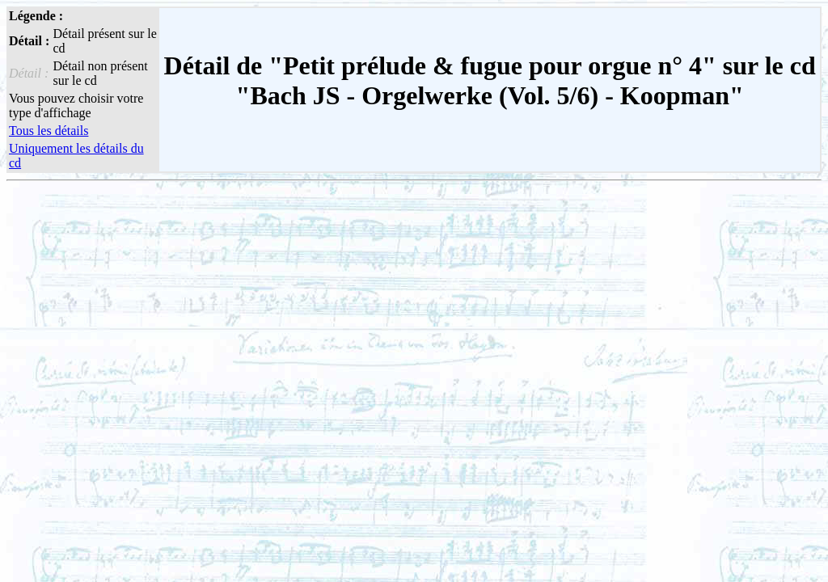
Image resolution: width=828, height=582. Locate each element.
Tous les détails (48, 130)
